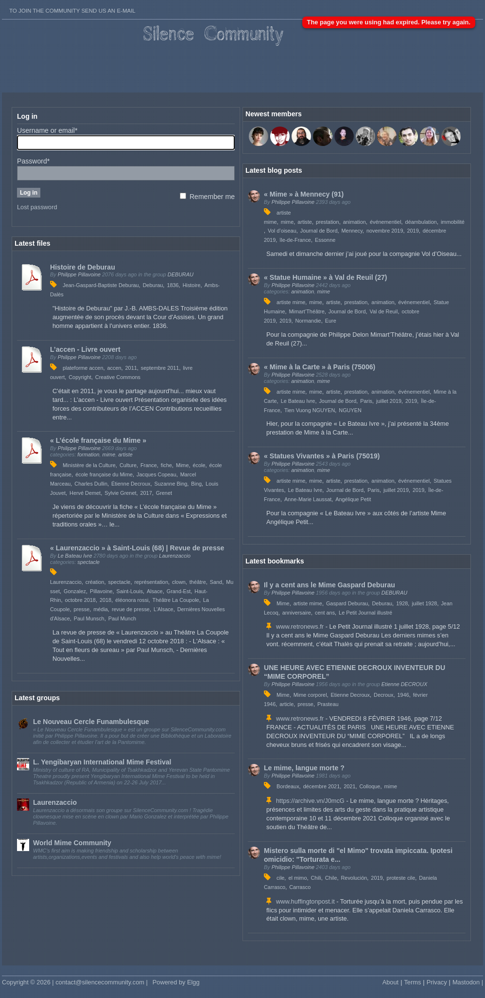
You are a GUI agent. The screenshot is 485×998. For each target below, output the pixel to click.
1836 (172, 285)
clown (179, 582)
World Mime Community (72, 843)
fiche (166, 465)
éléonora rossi (131, 600)
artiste (125, 454)
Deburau (153, 285)
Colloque (369, 786)
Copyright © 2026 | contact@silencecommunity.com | (75, 982)
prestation (327, 222)
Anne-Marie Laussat (307, 499)
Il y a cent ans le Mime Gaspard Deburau (329, 585)
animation (354, 222)
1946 (403, 695)
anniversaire (296, 613)
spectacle (88, 562)
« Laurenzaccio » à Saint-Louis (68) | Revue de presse (137, 548)
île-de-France (295, 240)
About (390, 982)
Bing (196, 484)
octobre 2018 (80, 600)
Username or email (47, 130)
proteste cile (401, 878)
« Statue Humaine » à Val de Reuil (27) (325, 277)
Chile (331, 878)
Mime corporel (310, 695)
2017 (146, 493)
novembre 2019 (384, 231)
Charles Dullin (90, 484)
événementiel (385, 222)
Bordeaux (288, 786)
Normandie (308, 321)
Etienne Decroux (350, 695)
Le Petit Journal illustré (365, 613)
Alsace (155, 591)
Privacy (437, 982)
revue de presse (131, 609)
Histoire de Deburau (82, 267)
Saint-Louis (130, 591)
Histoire (192, 285)
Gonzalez (75, 591)
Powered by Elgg (176, 982)
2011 (131, 368)
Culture (128, 465)
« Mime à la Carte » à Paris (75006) (319, 367)
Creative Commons (117, 377)
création (95, 582)
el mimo (297, 878)
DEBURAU (180, 274)
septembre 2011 (160, 368)
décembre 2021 (321, 786)
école (199, 465)
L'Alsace (163, 609)
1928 (402, 603)
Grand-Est (179, 591)
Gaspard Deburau (347, 603)
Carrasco (300, 887)
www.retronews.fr (300, 626)
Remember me (207, 196)
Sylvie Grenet (120, 493)
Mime (182, 465)
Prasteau (328, 704)
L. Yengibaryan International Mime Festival (102, 762)
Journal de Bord (319, 231)
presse (82, 609)
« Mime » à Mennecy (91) (304, 194)
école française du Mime (104, 474)
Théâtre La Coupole (176, 600)
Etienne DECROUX (404, 684)
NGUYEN (350, 410)
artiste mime (291, 302)
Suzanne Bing (171, 484)
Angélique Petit (353, 499)
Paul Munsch (89, 618)
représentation (151, 582)
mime (109, 454)
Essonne (325, 240)
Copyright (80, 377)
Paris (366, 401)
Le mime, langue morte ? (304, 768)
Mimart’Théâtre (307, 311)
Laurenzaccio (175, 556)
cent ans (325, 613)
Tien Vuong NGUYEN (309, 410)
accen (114, 368)
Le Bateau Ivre (75, 556)
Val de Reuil (384, 311)
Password (33, 161)
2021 (349, 786)
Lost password (37, 207)
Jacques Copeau (156, 474)
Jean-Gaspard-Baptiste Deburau (101, 285)
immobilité (453, 222)
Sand (216, 582)
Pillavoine (101, 591)
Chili (316, 878)
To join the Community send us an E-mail (72, 11)
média (100, 609)
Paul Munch (122, 618)
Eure (330, 321)
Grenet (164, 493)
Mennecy (352, 231)
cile (280, 878)
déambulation (421, 222)
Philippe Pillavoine (79, 274)
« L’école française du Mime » (98, 440)
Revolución (354, 878)
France (148, 465)
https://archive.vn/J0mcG (310, 800)
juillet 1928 (424, 603)
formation (88, 454)
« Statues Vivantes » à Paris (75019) (322, 456)
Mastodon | (467, 982)
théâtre (198, 582)
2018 (105, 600)
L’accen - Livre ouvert (85, 349)
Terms (412, 982)
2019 (413, 231)
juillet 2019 (388, 401)
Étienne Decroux (130, 484)
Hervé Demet (85, 493)
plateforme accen (83, 368)
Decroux (384, 695)
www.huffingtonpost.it (305, 901)
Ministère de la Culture (89, 465)
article (286, 704)
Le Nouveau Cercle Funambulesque (91, 722)
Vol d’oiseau (282, 231)
